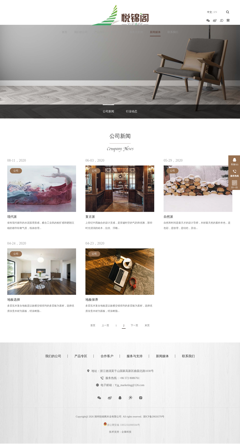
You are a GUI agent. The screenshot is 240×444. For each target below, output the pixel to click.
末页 (148, 326)
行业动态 (131, 111)
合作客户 (117, 20)
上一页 (105, 326)
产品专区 (99, 20)
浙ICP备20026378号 (153, 417)
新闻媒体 (155, 20)
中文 (209, 12)
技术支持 (114, 432)
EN (215, 12)
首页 (64, 20)
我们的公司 (81, 20)
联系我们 (172, 20)
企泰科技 (126, 432)
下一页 (135, 326)
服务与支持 (136, 20)
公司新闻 (108, 111)
